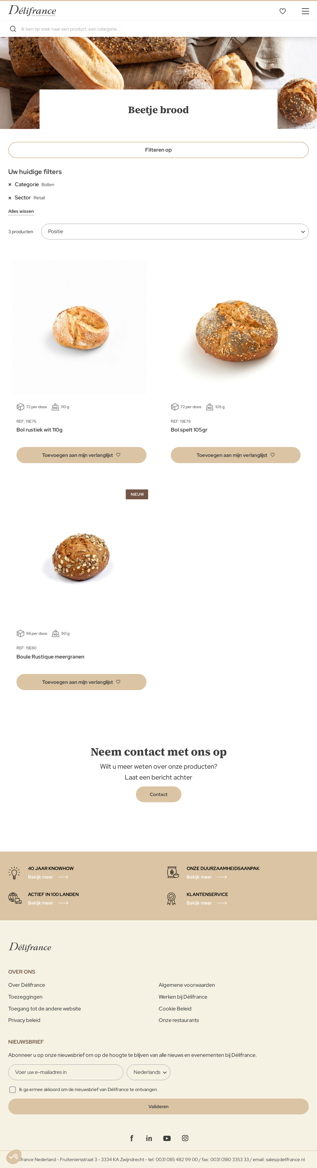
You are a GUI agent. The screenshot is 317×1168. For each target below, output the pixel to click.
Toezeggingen (25, 996)
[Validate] (158, 1106)
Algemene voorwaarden (187, 985)
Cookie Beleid (175, 1008)
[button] (81, 455)
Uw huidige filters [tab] (35, 171)
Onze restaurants (179, 1020)
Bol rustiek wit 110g (39, 429)
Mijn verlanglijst (282, 10)
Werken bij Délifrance (183, 996)
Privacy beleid (24, 1020)
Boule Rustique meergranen (50, 656)
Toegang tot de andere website (44, 1008)
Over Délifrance (26, 985)
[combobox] (158, 29)
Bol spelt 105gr (189, 429)
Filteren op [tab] (158, 149)
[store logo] (32, 10)
